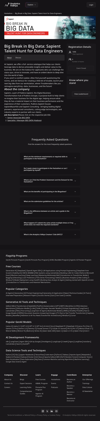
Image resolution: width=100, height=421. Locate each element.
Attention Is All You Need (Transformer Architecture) (41, 315)
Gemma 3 (32, 328)
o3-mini (46, 326)
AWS (57, 357)
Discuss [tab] (18, 58)
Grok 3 (86, 331)
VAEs (13, 306)
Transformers (22, 306)
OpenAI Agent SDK (34, 271)
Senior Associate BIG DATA (18, 117)
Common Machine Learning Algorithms (58, 359)
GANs (8, 306)
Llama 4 (9, 326)
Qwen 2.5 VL (68, 331)
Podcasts (54, 387)
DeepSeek (21, 271)
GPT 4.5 (25, 326)
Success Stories (44, 295)
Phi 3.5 (75, 328)
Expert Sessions (26, 383)
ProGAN (79, 311)
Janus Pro (81, 326)
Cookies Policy (54, 415)
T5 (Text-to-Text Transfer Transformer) (71, 313)
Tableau (58, 278)
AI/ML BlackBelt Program (59, 260)
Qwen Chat (78, 331)
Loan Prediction (28, 278)
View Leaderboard (81, 94)
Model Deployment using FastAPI (27, 280)
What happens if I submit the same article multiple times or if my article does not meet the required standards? (48, 224)
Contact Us (8, 383)
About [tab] (9, 58)
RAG (17, 311)
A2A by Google (34, 341)
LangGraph (56, 341)
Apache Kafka (49, 357)
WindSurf (65, 315)
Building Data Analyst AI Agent (52, 280)
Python (82, 273)
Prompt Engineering (34, 293)
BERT (62, 306)
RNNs (66, 311)
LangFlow (78, 341)
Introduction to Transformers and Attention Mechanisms (28, 282)
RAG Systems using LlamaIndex (47, 273)
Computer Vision (85, 357)
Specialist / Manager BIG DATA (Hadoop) (24, 120)
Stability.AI (17, 273)
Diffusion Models (23, 308)
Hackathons (55, 379)
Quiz (52, 295)
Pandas (16, 357)
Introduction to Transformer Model (74, 275)
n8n (7, 341)
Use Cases (60, 295)
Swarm (18, 344)
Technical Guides (76, 293)
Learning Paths (25, 387)
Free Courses (40, 379)
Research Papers (30, 295)
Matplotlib (86, 355)
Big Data (38, 359)
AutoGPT (26, 344)
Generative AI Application (53, 293)
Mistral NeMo (11, 331)
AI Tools (87, 293)
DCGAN (72, 311)
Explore (32, 5)
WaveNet (16, 315)
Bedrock (30, 331)
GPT (57, 306)
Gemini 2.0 (23, 328)
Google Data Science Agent (16, 362)
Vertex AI (37, 331)
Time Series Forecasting (45, 278)
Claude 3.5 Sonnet (59, 328)
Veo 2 (89, 326)
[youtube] (56, 411)
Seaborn (9, 357)
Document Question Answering (36, 313)
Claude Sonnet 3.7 (44, 328)
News (66, 293)
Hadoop (24, 357)
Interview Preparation (14, 295)
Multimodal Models (55, 311)
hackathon (8, 13)
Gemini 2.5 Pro (11, 328)
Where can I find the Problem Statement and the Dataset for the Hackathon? (48, 181)
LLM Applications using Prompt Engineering (59, 271)
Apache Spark (75, 355)
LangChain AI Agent (38, 311)
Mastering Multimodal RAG (49, 275)
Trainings (85, 383)
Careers (7, 387)
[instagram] (43, 411)
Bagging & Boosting (13, 278)
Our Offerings (87, 379)
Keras (41, 357)
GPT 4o (39, 326)
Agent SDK (24, 341)
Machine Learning (18, 275)
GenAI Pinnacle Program (15, 260)
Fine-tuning (25, 311)
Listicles (68, 295)
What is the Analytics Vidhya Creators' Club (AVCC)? (43, 234)
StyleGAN (31, 306)
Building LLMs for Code (69, 273)
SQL (16, 355)
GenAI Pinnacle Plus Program (37, 260)
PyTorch (58, 355)
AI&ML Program (42, 383)
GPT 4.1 (32, 326)
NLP (62, 357)
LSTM (77, 306)
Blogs (22, 379)
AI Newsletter (87, 391)
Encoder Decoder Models (51, 308)
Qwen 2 (59, 331)
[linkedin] (52, 411)
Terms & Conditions (15, 415)
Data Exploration (27, 359)
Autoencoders (49, 306)
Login (91, 5)
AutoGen (86, 341)
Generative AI (11, 271)
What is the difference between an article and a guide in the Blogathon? (46, 212)
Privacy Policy (42, 415)
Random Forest (71, 357)
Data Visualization (13, 359)
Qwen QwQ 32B (49, 331)
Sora (52, 326)
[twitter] (47, 411)
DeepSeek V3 (72, 326)
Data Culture (87, 387)
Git (36, 357)
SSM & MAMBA (28, 273)
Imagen (53, 313)
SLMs (39, 308)
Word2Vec (69, 306)
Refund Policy (30, 415)
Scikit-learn (49, 355)
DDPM (20, 313)
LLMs (33, 308)
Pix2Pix (39, 306)
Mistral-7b (21, 331)
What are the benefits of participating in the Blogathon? (45, 191)
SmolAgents (46, 341)
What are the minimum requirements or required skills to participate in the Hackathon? (45, 158)
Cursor (73, 315)
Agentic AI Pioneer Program (80, 260)
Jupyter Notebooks (27, 355)
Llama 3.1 (17, 326)
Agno (71, 341)
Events (53, 383)
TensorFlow (39, 355)
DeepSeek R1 (61, 326)
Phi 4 (69, 328)
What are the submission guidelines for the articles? (43, 201)
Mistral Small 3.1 (85, 328)
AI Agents (9, 293)
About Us (7, 379)
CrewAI (65, 341)
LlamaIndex (10, 311)
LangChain (83, 308)
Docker (31, 357)
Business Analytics (70, 278)
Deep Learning (32, 275)
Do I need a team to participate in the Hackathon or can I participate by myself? (45, 169)
